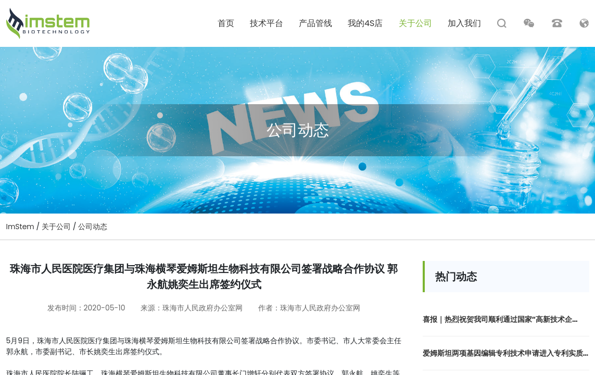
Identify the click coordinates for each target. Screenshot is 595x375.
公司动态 (92, 226)
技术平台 (266, 23)
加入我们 (464, 23)
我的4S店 (365, 23)
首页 (226, 23)
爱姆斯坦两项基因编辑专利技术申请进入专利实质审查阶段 (503, 353)
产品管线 (315, 23)
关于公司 (415, 23)
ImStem (20, 226)
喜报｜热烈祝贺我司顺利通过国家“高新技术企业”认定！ (498, 320)
